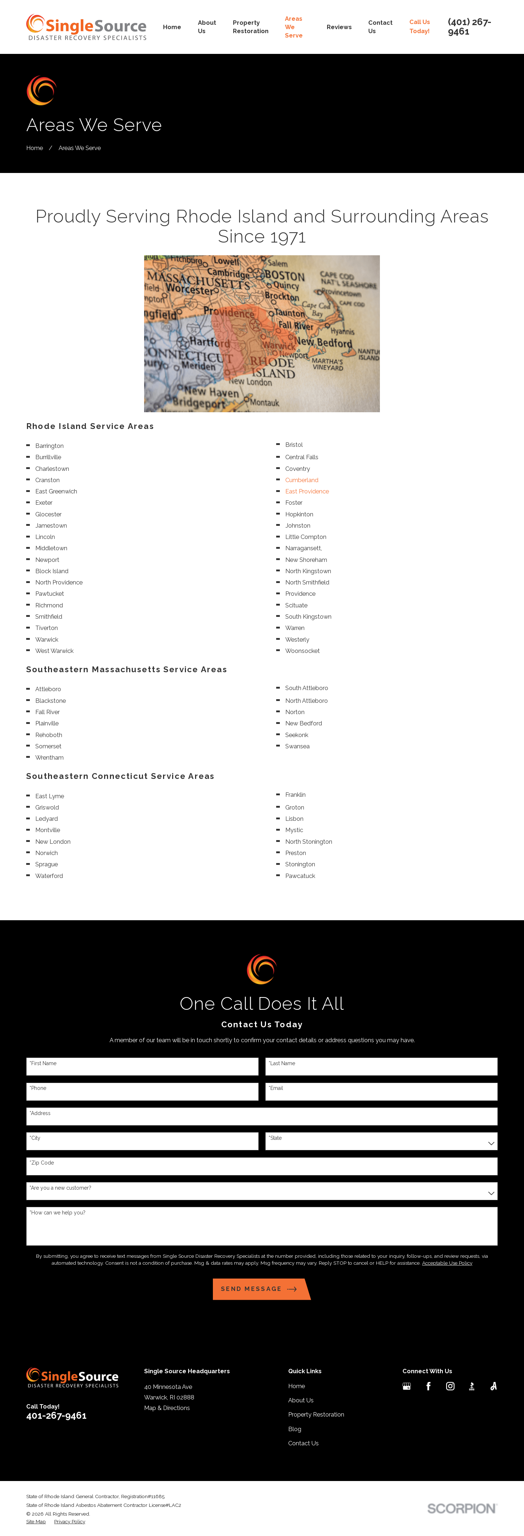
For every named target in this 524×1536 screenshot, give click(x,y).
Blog (294, 1429)
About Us (301, 1400)
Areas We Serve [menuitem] (294, 27)
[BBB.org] (472, 1386)
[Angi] (493, 1386)
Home (296, 1386)
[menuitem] (36, 1521)
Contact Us (303, 1443)
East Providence (307, 491)
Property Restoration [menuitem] (251, 27)
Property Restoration (316, 1414)
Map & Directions (167, 1408)
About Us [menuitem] (207, 27)
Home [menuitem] (172, 27)
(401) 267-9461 (469, 26)
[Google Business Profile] (406, 1386)
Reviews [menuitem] (339, 27)
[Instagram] (450, 1386)
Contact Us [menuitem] (380, 27)
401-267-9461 (56, 1415)
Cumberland (301, 480)
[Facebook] (428, 1386)
